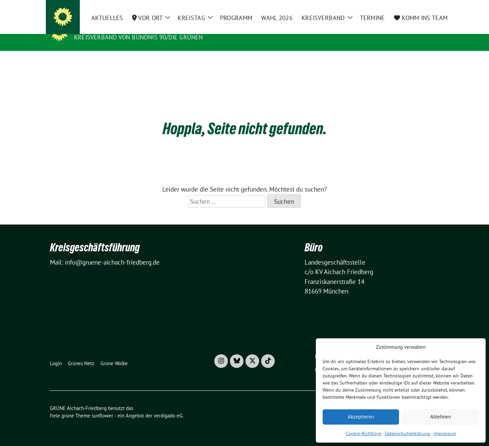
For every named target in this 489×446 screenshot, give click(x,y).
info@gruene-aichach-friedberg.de (112, 252)
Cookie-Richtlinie (363, 433)
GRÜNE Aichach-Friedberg (121, 27)
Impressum (445, 433)
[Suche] (417, 6)
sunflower (102, 405)
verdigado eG (168, 405)
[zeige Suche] (427, 6)
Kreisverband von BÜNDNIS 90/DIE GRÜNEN (138, 37)
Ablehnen (440, 416)
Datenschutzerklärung (407, 433)
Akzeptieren (361, 416)
